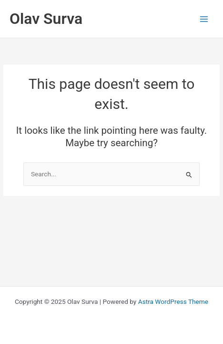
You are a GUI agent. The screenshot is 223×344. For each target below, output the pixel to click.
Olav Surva (46, 19)
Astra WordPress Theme (173, 301)
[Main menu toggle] (204, 19)
